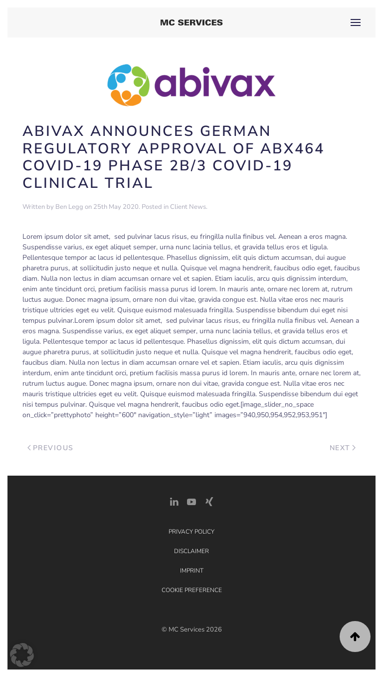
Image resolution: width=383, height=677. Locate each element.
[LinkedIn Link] (174, 501)
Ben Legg (69, 206)
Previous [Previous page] (50, 448)
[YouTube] (191, 501)
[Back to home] (192, 22)
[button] (356, 22)
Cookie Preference (192, 590)
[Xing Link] (209, 501)
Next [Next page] (343, 448)
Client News (188, 206)
